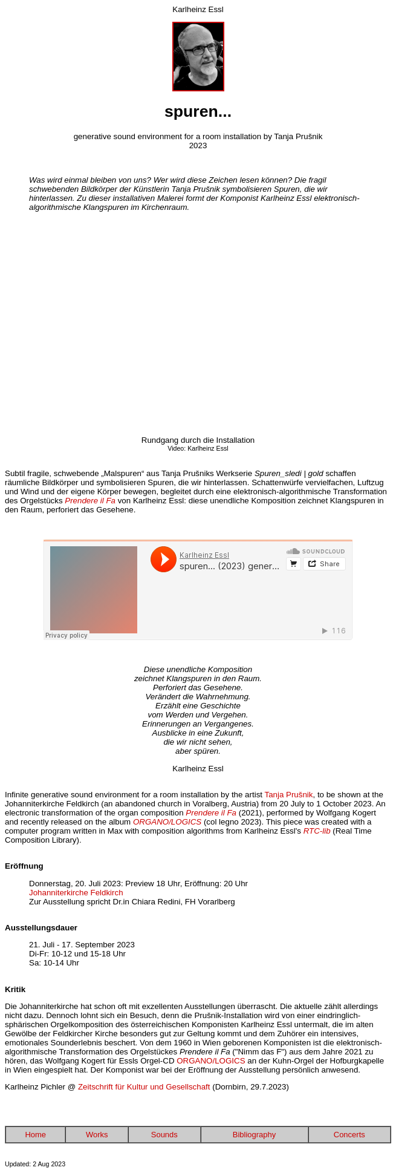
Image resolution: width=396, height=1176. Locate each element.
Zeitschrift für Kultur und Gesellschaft (144, 1086)
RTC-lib (317, 830)
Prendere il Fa (90, 500)
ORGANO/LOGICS (211, 1060)
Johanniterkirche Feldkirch (76, 892)
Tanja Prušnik (288, 794)
